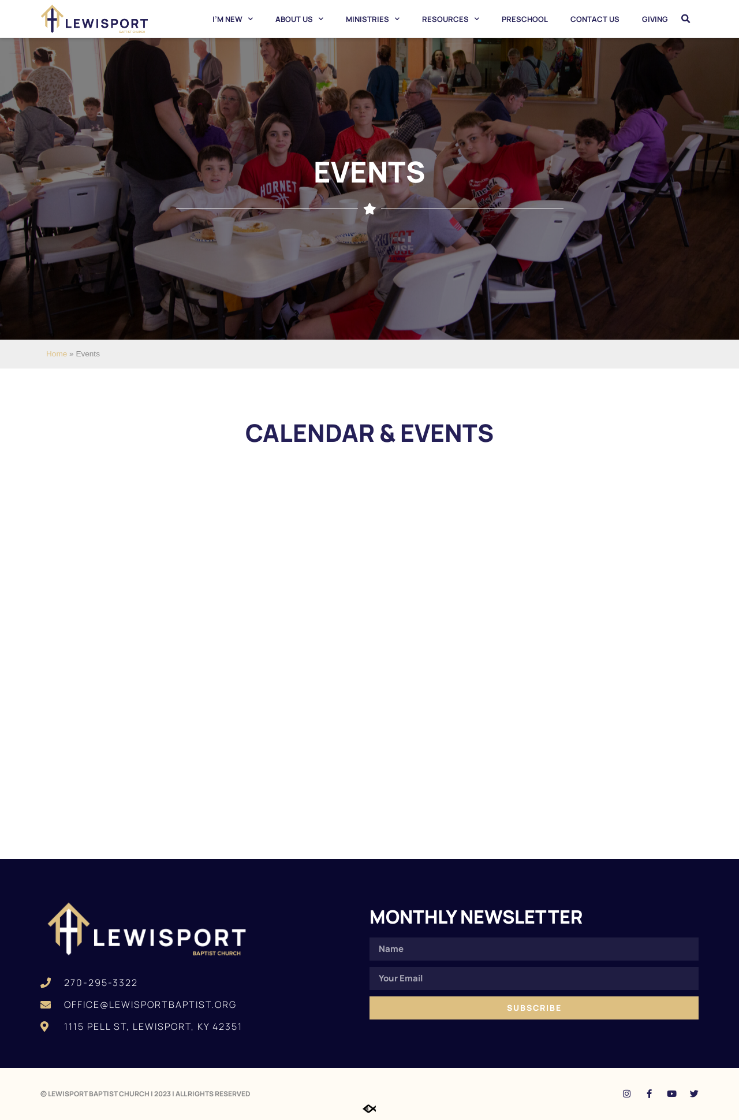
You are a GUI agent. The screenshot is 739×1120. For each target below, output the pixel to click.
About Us (299, 18)
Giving (655, 19)
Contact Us (594, 19)
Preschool (525, 19)
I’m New (232, 18)
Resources (450, 18)
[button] (686, 19)
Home (56, 353)
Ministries (373, 18)
